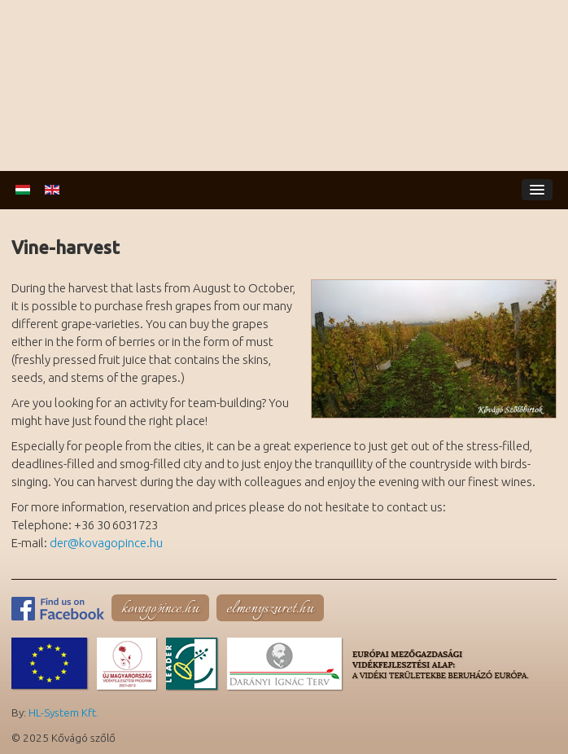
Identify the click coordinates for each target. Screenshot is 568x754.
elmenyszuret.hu (270, 609)
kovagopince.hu (160, 609)
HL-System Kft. (63, 712)
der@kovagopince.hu (106, 543)
